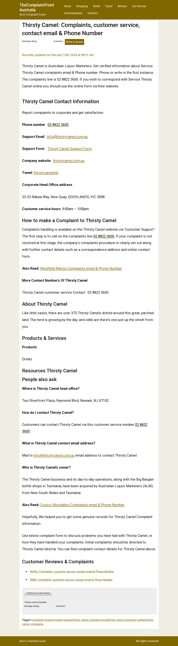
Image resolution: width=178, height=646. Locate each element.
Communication (73, 13)
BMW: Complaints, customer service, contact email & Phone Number (71, 579)
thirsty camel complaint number (127, 620)
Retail (96, 6)
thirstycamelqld (46, 173)
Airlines (122, 6)
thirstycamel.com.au (68, 161)
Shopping (82, 6)
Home (67, 6)
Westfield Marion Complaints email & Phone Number (81, 268)
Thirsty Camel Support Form (70, 149)
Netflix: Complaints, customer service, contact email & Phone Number (72, 571)
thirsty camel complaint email (90, 620)
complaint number (61, 620)
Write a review (74, 42)
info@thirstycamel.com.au (67, 137)
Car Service (139, 6)
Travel (108, 6)
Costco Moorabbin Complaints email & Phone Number (82, 505)
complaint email (41, 620)
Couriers (93, 13)
